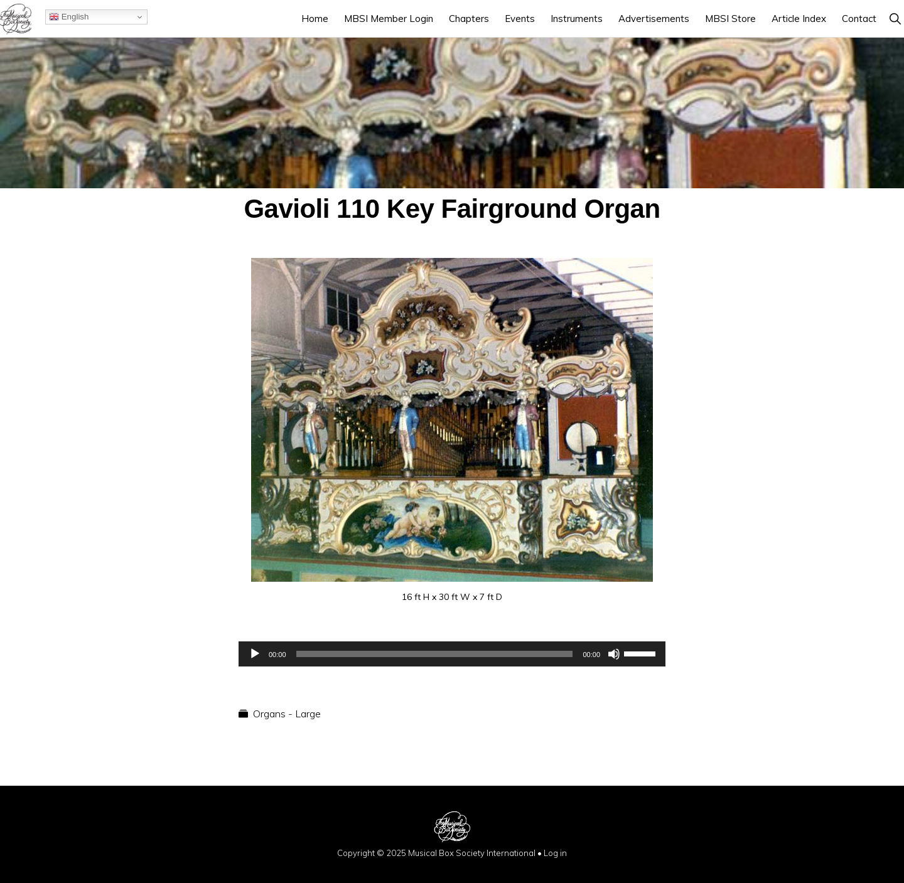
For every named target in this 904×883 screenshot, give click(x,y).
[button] (895, 18)
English (69, 17)
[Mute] (614, 654)
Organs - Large (287, 713)
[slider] (434, 654)
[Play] (255, 654)
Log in (555, 853)
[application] (452, 653)
